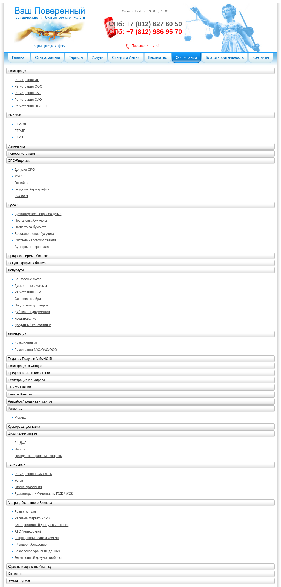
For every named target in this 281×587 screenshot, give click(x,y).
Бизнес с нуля (25, 512)
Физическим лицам (22, 434)
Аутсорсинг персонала (32, 247)
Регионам (15, 408)
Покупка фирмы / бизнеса (27, 263)
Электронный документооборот (38, 558)
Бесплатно (157, 57)
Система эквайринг (29, 299)
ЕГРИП (20, 131)
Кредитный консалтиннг (33, 325)
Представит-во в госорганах (29, 373)
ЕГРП (19, 137)
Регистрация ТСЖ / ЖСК (33, 474)
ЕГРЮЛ (20, 124)
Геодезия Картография (32, 189)
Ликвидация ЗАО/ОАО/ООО (36, 350)
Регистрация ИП (27, 80)
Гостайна (21, 183)
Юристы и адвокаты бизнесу (29, 567)
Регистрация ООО (28, 86)
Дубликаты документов (32, 312)
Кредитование (25, 318)
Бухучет (14, 205)
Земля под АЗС (19, 581)
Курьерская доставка (24, 427)
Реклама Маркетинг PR (32, 518)
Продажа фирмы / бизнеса (28, 256)
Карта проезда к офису (49, 46)
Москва (20, 418)
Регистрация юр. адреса (26, 380)
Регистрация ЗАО (28, 93)
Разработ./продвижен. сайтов (30, 401)
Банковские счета (28, 279)
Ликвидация (17, 334)
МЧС (18, 176)
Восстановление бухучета (34, 234)
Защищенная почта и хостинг (37, 538)
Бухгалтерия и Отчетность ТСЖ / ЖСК (44, 494)
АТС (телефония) (28, 531)
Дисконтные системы (31, 286)
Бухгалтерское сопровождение (38, 214)
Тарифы (76, 57)
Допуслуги (16, 270)
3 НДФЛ (20, 443)
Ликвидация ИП (26, 343)
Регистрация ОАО (28, 100)
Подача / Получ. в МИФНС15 (30, 359)
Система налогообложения (35, 240)
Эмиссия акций (19, 387)
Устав (19, 480)
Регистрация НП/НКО (31, 106)
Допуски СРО (25, 170)
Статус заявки (47, 57)
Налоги (20, 449)
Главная (19, 57)
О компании (186, 57)
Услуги (98, 57)
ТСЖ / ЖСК (16, 465)
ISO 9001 (21, 196)
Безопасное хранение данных (37, 551)
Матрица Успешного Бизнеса (30, 503)
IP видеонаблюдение (31, 544)
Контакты (261, 57)
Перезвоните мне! (145, 46)
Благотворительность (225, 57)
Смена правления (28, 487)
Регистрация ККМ (28, 292)
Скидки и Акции (126, 57)
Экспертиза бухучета (30, 227)
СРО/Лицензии (19, 161)
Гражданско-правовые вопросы (38, 456)
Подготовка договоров (31, 305)
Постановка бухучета (31, 220)
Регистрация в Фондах (25, 366)
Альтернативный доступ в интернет (41, 525)
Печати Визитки (20, 394)
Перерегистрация (21, 153)
